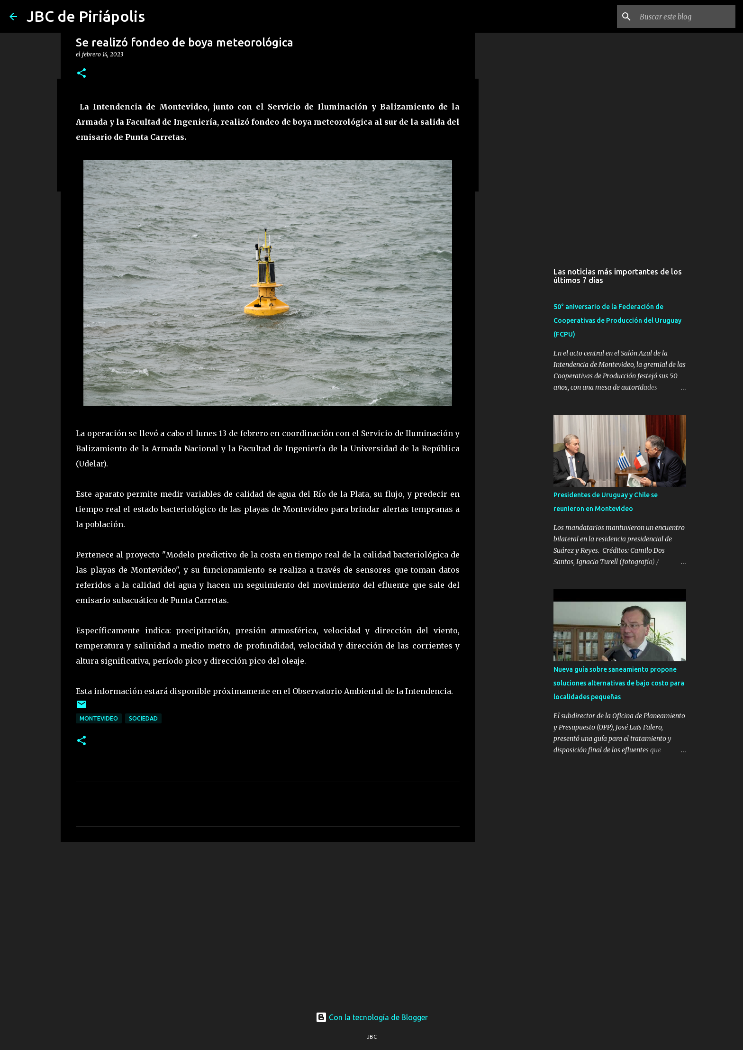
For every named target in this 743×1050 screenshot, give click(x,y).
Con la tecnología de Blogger (372, 1017)
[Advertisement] (268, 922)
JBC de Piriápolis (86, 16)
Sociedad (143, 718)
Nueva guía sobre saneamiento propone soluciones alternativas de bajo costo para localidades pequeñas (618, 683)
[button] (81, 73)
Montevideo (99, 718)
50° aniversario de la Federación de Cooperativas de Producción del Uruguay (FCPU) (617, 320)
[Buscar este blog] (685, 16)
